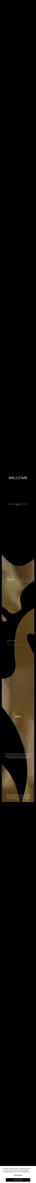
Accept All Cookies (18, 1179)
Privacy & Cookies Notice (23, 757)
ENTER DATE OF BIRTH (11, 640)
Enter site (18, 716)
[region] (18, 1174)
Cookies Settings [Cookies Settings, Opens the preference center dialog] (18, 1175)
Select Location (11, 577)
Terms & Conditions (11, 757)
